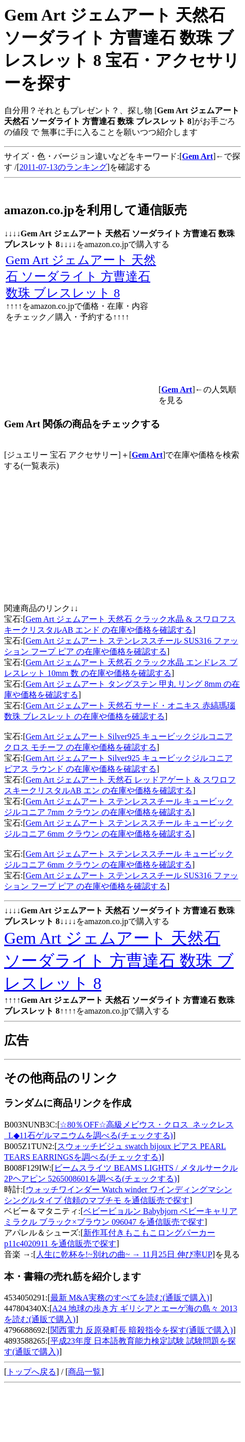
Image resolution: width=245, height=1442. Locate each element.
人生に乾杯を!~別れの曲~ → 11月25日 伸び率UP (124, 1254)
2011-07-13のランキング (63, 167)
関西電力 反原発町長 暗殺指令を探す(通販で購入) (141, 1330)
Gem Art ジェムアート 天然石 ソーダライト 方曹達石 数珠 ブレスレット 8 (81, 276)
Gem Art (147, 454)
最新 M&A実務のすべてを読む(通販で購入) (129, 1297)
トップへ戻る (31, 1371)
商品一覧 (84, 1371)
